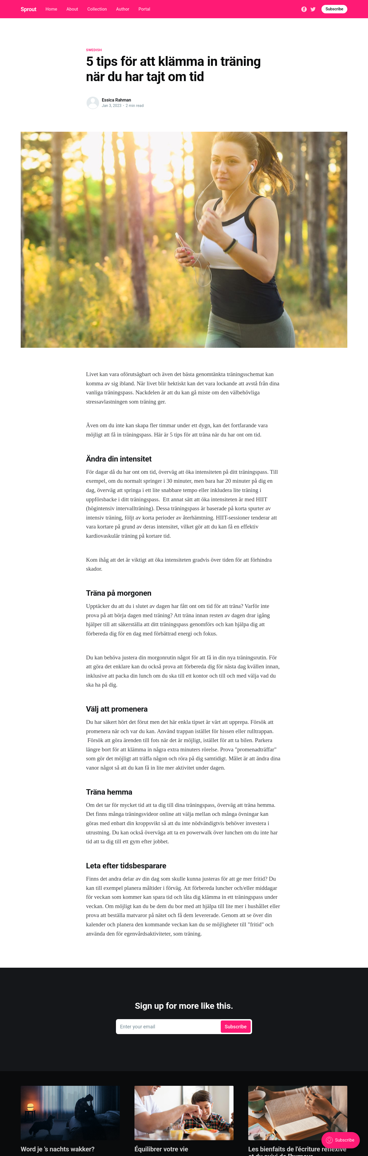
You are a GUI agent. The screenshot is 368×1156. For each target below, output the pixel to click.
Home (51, 9)
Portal (144, 9)
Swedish (94, 50)
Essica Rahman (116, 100)
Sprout (28, 9)
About (72, 9)
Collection (97, 9)
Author (122, 9)
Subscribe (334, 9)
